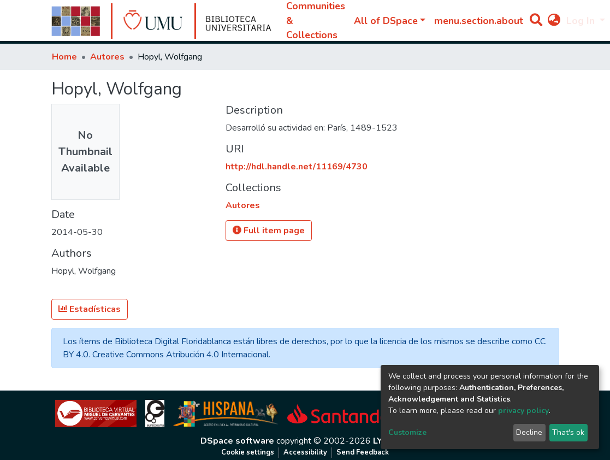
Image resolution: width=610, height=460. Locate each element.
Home (64, 57)
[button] (554, 21)
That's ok (568, 432)
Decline (529, 432)
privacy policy (523, 410)
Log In (581, 20)
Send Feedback (362, 452)
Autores (107, 57)
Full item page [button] (269, 231)
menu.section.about (478, 20)
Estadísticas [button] (89, 309)
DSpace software (237, 441)
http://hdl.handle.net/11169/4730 (297, 167)
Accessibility (305, 452)
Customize (407, 432)
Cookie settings (247, 452)
